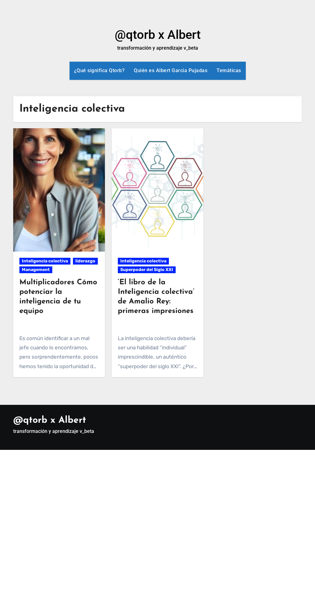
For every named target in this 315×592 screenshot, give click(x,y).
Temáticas (229, 70)
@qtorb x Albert (158, 34)
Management (36, 269)
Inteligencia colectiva (45, 261)
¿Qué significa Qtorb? (99, 70)
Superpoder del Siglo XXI (146, 269)
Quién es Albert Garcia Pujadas (170, 70)
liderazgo (85, 261)
